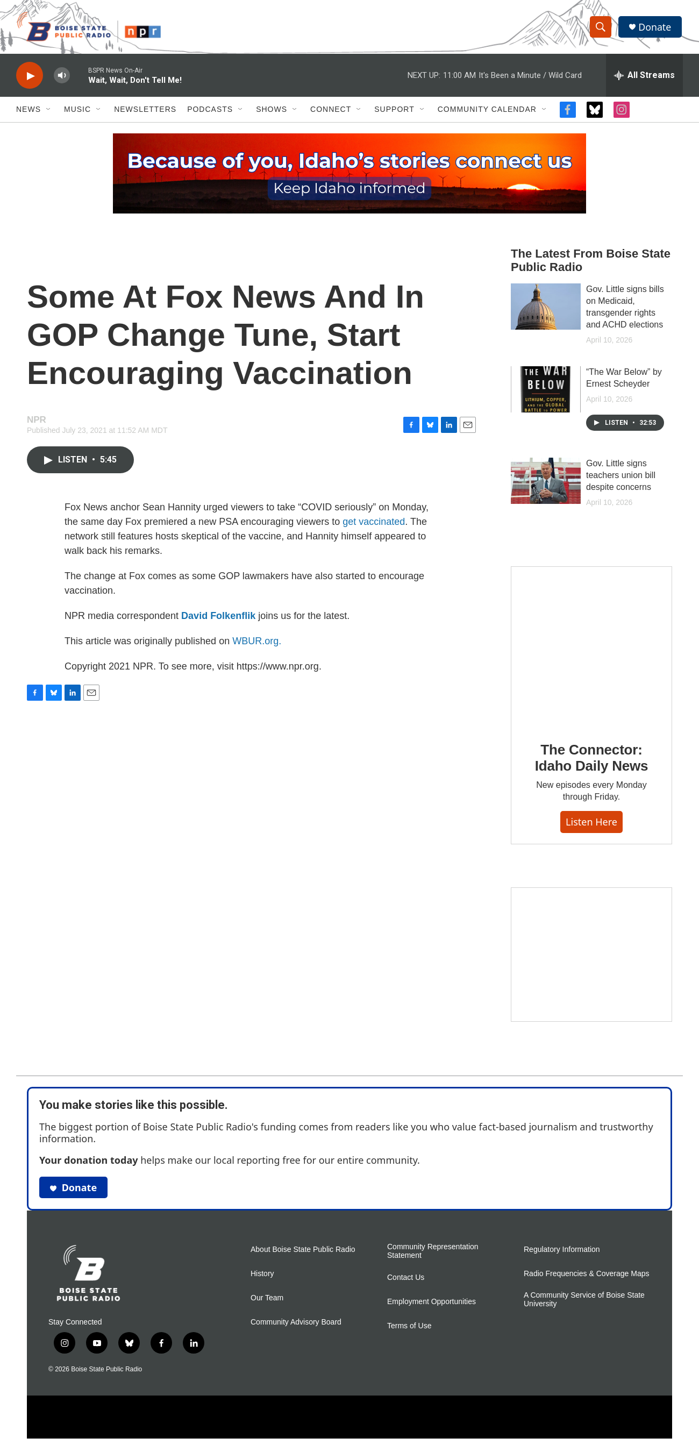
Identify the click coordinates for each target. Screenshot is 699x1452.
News (28, 112)
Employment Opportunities (431, 1304)
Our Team (267, 1301)
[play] (29, 78)
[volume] (62, 78)
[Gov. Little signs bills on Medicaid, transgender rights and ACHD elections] (546, 309)
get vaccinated (374, 524)
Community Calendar (487, 112)
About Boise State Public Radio (303, 1252)
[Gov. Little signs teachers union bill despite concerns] (546, 483)
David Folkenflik (218, 618)
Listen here (591, 824)
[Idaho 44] (591, 957)
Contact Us (405, 1280)
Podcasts (210, 112)
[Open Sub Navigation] (49, 112)
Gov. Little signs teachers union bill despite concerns (620, 477)
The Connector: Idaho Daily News (591, 760)
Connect (330, 112)
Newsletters (145, 112)
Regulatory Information (562, 1252)
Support (394, 112)
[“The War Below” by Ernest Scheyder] (546, 392)
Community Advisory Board (296, 1325)
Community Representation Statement (433, 1253)
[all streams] (644, 77)
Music (77, 112)
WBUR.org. (256, 643)
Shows (271, 112)
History (262, 1276)
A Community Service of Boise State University (584, 1302)
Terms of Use (409, 1329)
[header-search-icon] (601, 28)
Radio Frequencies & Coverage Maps (586, 1276)
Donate (655, 28)
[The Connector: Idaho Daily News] (591, 649)
